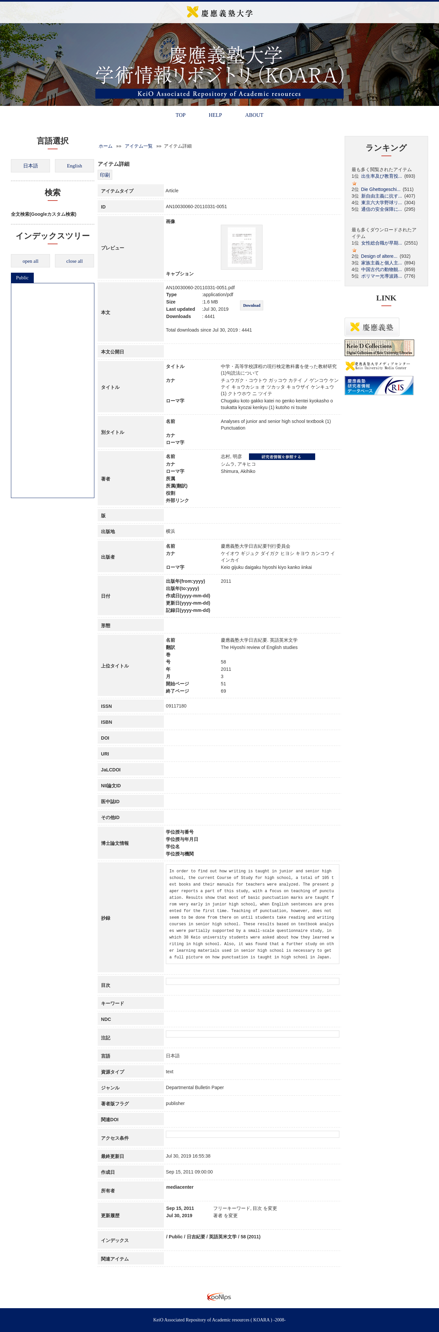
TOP (180, 115)
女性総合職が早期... (381, 243)
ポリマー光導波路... (381, 276)
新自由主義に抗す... (381, 196)
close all (74, 261)
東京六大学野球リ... (381, 202)
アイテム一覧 (139, 146)
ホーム (106, 146)
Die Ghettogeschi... (381, 189)
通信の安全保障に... (381, 209)
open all (30, 261)
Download (251, 305)
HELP (215, 115)
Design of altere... (379, 256)
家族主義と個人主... (381, 262)
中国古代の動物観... (381, 269)
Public (22, 277)
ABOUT (254, 115)
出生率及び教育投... (381, 176)
